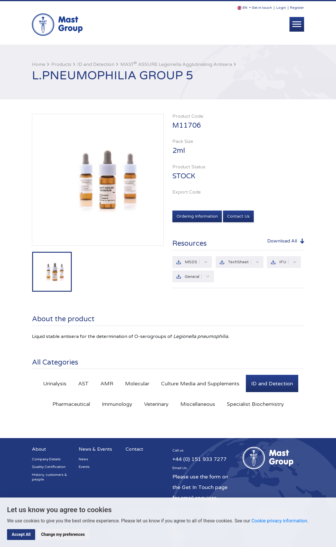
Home (38, 64)
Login (281, 8)
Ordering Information (197, 216)
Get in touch (262, 8)
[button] (244, 8)
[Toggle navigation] (296, 24)
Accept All (21, 534)
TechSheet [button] (243, 261)
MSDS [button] (196, 261)
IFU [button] (288, 261)
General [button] (197, 276)
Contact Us (238, 216)
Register (297, 8)
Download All (282, 241)
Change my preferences (63, 534)
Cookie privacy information (279, 521)
